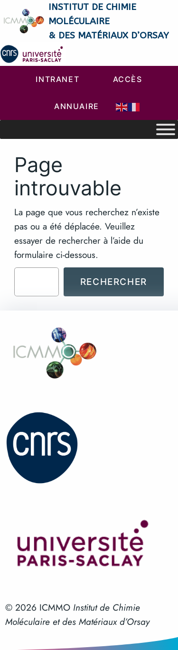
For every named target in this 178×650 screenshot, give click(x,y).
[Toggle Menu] (165, 129)
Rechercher (113, 281)
